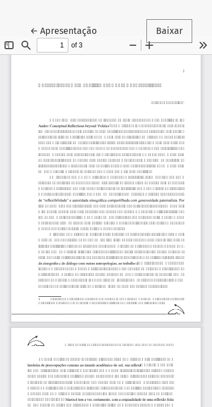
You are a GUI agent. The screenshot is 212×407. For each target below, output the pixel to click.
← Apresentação (68, 30)
